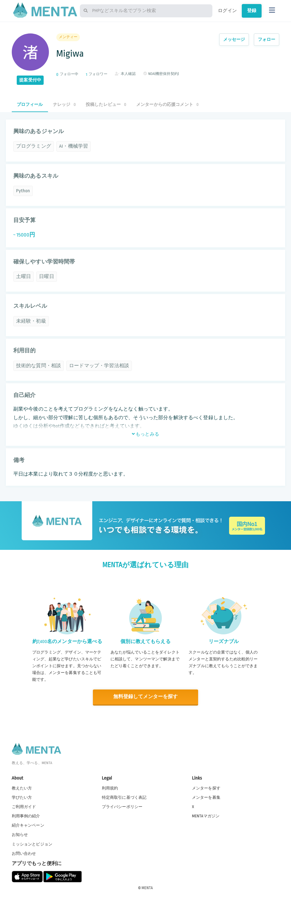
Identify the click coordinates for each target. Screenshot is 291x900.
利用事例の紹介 (26, 816)
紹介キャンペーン (28, 825)
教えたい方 (22, 787)
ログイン (227, 10)
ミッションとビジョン (32, 843)
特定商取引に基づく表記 (124, 797)
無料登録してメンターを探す (145, 696)
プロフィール (30, 104)
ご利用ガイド (24, 806)
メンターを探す (206, 787)
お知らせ (20, 834)
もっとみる (145, 434)
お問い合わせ (24, 853)
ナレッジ (64, 104)
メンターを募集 (206, 797)
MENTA (147, 887)
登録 (251, 10)
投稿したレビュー (106, 104)
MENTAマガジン (205, 816)
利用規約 (110, 787)
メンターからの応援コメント (167, 104)
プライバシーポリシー (122, 806)
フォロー (267, 39)
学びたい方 (22, 797)
